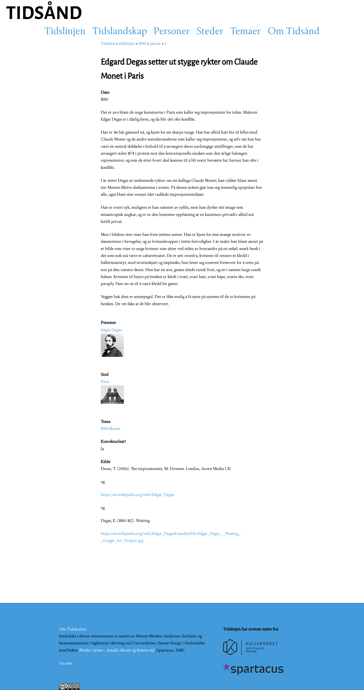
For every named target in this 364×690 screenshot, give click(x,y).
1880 (142, 44)
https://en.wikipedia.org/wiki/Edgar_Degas (137, 495)
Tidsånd (108, 44)
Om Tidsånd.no (72, 629)
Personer (172, 32)
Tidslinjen (64, 32)
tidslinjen (127, 44)
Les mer (65, 663)
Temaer (245, 32)
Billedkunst (110, 429)
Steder (210, 32)
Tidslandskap (119, 32)
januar (155, 44)
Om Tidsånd (294, 32)
